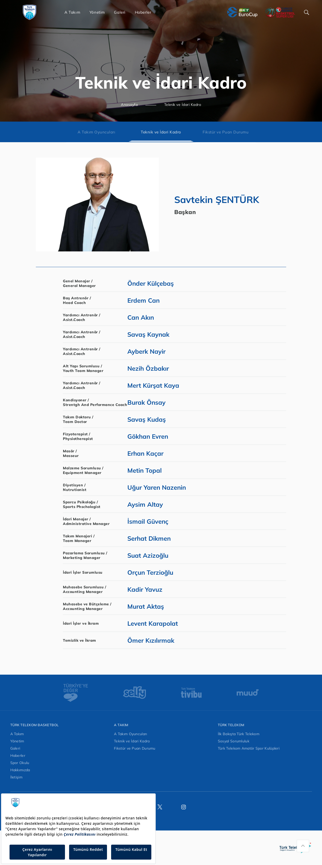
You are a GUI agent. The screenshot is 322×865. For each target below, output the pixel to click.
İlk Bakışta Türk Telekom (238, 734)
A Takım (17, 734)
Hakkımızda (20, 770)
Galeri (15, 748)
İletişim (16, 777)
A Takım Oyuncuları (96, 132)
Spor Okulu (19, 762)
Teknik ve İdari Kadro (182, 104)
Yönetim (17, 741)
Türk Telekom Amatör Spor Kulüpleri (248, 748)
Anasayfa (129, 104)
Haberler (17, 755)
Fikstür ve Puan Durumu (226, 132)
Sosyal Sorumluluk (233, 741)
